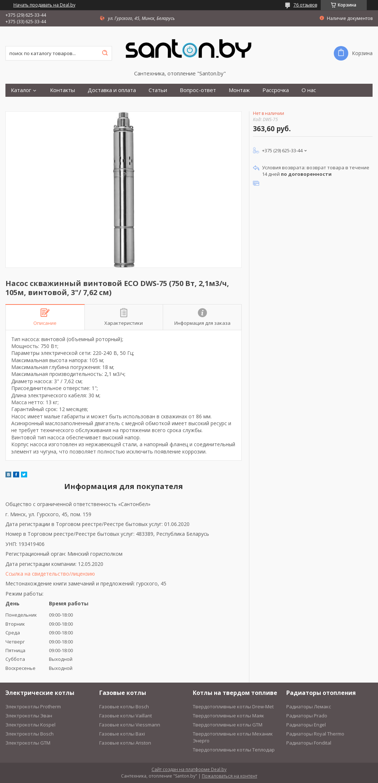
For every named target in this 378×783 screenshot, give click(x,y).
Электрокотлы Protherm (33, 706)
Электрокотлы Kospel (30, 724)
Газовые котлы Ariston (125, 743)
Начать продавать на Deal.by (44, 5)
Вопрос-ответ (198, 90)
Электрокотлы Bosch (29, 733)
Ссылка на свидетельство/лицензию (50, 573)
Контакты (62, 90)
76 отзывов (305, 5)
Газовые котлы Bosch (124, 706)
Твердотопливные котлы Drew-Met (233, 706)
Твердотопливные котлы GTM (227, 724)
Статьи (158, 90)
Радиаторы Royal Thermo (315, 733)
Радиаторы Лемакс (308, 706)
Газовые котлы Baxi (122, 733)
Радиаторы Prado (306, 715)
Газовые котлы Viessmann (129, 724)
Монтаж (239, 90)
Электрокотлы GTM (27, 743)
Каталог (21, 90)
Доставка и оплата (112, 90)
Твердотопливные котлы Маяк (228, 715)
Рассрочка (275, 90)
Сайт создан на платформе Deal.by (189, 769)
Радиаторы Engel (306, 724)
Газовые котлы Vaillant (125, 715)
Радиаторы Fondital (308, 743)
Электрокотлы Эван (28, 715)
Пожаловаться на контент (229, 776)
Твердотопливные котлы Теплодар (234, 749)
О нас (309, 90)
